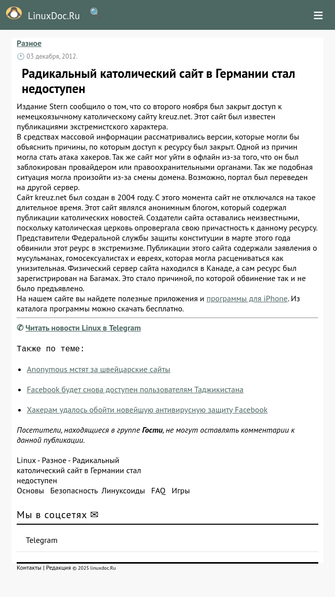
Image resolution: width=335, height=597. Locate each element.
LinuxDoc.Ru (40, 14)
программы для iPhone (246, 298)
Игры (181, 492)
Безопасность (74, 492)
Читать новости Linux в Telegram (83, 328)
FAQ (158, 492)
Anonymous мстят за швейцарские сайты (99, 371)
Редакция (58, 569)
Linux (26, 462)
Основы (30, 492)
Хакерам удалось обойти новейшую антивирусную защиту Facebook (147, 411)
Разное (29, 43)
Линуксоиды (123, 492)
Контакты (29, 569)
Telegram (42, 542)
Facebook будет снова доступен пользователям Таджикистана (135, 391)
